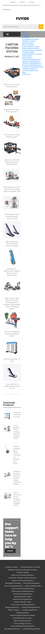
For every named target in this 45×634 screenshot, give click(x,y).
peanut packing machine (13, 586)
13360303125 (7, 10)
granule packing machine (22, 594)
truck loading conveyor (22, 623)
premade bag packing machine (22, 626)
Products (25, 36)
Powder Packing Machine (31, 63)
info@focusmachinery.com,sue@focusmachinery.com (21, 5)
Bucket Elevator (28, 43)
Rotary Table (27, 56)
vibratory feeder (22, 572)
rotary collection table (22, 602)
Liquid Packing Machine (31, 61)
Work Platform (27, 58)
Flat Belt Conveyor (29, 41)
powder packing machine (30, 607)
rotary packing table (33, 586)
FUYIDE (22, 18)
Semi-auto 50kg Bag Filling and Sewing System (11, 334)
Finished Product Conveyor (32, 50)
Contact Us (26, 74)
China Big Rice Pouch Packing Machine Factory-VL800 (12, 216)
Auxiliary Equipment (29, 69)
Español (22, 2)
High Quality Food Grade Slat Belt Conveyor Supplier (12, 244)
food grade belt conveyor (22, 618)
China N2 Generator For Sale (17, 414)
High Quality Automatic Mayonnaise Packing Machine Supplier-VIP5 (11, 189)
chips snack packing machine (22, 588)
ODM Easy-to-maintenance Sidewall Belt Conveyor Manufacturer (12, 272)
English (13, 2)
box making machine (12, 629)
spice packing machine (22, 621)
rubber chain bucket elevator (22, 580)
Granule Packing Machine (31, 65)
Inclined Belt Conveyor (30, 39)
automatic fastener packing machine (22, 578)
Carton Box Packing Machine (32, 67)
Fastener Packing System (31, 59)
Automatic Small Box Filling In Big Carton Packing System (11, 162)
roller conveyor (14, 610)
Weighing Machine (12, 607)
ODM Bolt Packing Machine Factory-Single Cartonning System (17, 478)
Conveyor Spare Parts (30, 70)
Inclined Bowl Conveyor (30, 48)
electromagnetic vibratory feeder (22, 615)
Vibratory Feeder (28, 52)
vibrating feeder (22, 613)
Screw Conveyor (28, 45)
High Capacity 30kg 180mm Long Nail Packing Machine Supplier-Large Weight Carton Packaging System (12, 303)
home (24, 32)
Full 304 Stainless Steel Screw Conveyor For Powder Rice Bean (17, 454)
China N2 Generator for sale (12, 360)
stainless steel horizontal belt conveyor (22, 570)
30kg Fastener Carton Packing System (12, 111)
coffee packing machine (31, 629)
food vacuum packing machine (22, 605)
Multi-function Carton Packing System (12, 85)
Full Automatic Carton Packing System (12, 136)
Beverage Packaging (13, 583)
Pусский (31, 2)
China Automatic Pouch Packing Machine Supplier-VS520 (17, 499)
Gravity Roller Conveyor (31, 47)
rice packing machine (31, 583)
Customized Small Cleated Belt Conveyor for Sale (12, 386)
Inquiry (10, 551)
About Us (25, 34)
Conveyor (25, 37)
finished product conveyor (30, 567)
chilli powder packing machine (22, 591)
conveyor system (11, 567)
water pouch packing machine (22, 575)
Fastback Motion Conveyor (32, 54)
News (24, 72)
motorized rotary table (22, 597)
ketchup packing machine (22, 599)
